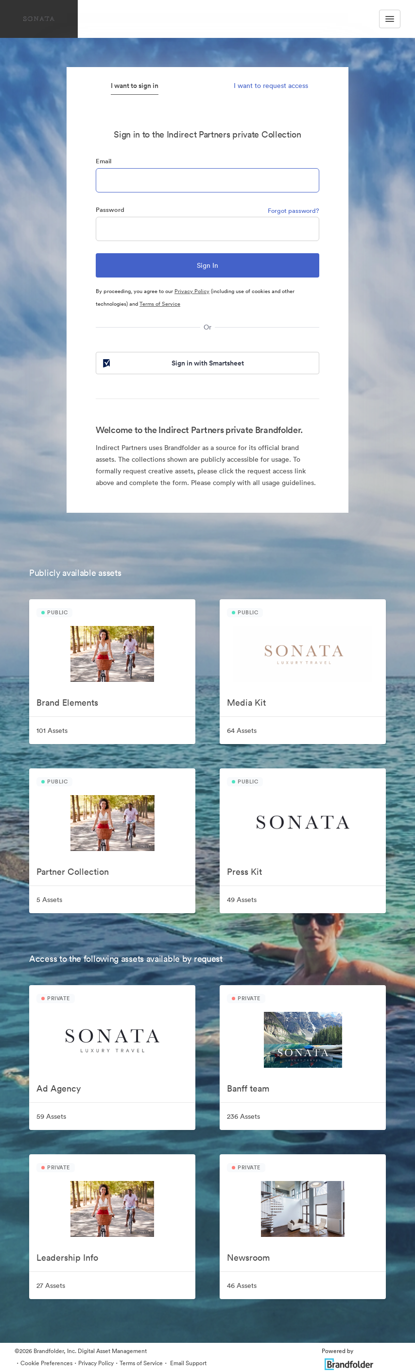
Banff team (248, 1088)
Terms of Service (159, 304)
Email (103, 161)
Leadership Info (67, 1257)
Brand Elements (67, 702)
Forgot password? (293, 211)
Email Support (188, 1363)
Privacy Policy (191, 291)
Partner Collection (72, 871)
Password (110, 210)
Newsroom (248, 1257)
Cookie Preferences (46, 1363)
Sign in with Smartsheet (172, 363)
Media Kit (246, 702)
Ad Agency (58, 1088)
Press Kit (244, 871)
